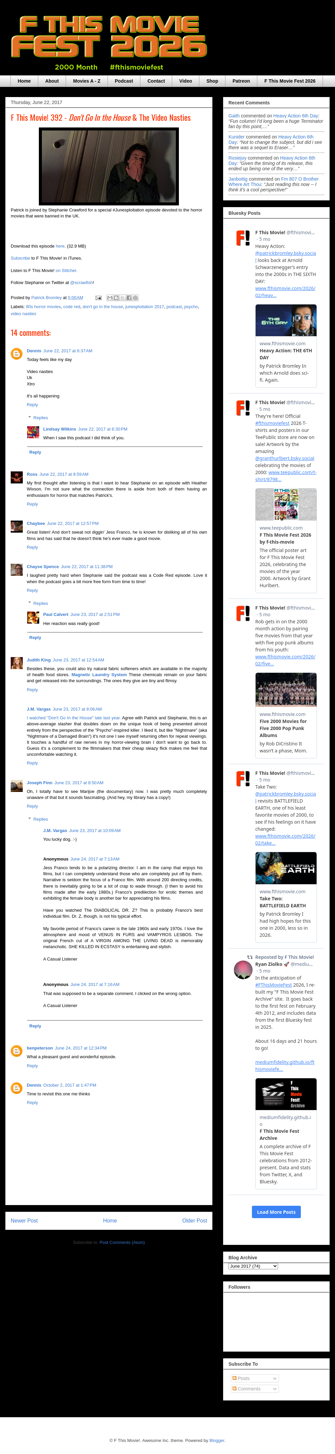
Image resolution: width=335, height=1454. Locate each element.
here (60, 246)
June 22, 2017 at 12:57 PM (72, 523)
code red (71, 306)
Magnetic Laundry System (99, 674)
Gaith (234, 115)
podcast (174, 306)
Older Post (194, 1220)
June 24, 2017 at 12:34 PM (81, 1048)
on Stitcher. (66, 270)
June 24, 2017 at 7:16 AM (94, 984)
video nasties (23, 313)
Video (185, 81)
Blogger (216, 1440)
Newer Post (24, 1220)
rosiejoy (237, 158)
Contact (156, 81)
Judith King (39, 659)
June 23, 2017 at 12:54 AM (79, 659)
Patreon (241, 81)
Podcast (124, 81)
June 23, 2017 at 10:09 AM (95, 830)
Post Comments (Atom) (122, 1242)
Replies (41, 417)
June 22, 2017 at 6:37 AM (67, 350)
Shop (212, 81)
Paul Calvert (55, 614)
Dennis (34, 350)
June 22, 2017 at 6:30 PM (102, 429)
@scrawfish (81, 282)
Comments (246, 1388)
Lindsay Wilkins (59, 429)
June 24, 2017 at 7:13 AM (94, 858)
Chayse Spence (43, 566)
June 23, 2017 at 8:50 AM (79, 782)
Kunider (236, 137)
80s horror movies (43, 306)
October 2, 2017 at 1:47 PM (69, 1085)
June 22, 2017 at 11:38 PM (87, 566)
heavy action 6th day (295, 115)
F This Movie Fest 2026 (290, 81)
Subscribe (20, 258)
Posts (241, 1378)
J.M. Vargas (39, 709)
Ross (32, 474)
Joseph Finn (40, 782)
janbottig (238, 179)
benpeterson (40, 1048)
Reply (32, 404)
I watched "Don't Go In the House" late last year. (74, 717)
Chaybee (36, 523)
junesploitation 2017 (144, 306)
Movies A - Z (86, 81)
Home (24, 81)
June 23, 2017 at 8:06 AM (77, 709)
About (52, 81)
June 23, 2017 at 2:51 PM (95, 614)
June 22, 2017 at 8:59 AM (64, 474)
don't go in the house (103, 306)
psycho (191, 306)
